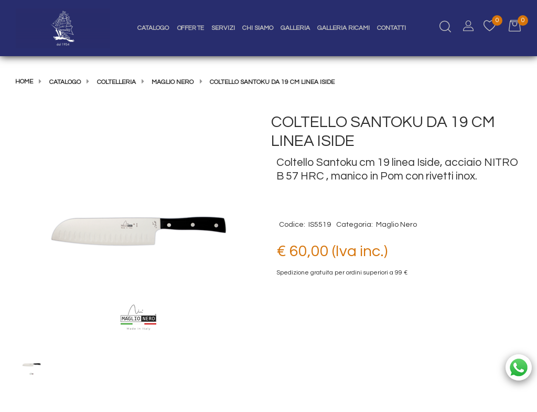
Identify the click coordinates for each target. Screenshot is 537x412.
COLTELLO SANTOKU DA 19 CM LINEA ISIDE (272, 82)
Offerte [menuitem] (191, 28)
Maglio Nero (173, 82)
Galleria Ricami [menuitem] (343, 28)
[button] (138, 231)
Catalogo (65, 82)
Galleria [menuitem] (295, 28)
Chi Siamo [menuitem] (257, 28)
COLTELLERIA (116, 82)
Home (24, 81)
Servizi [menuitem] (223, 28)
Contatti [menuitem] (391, 28)
